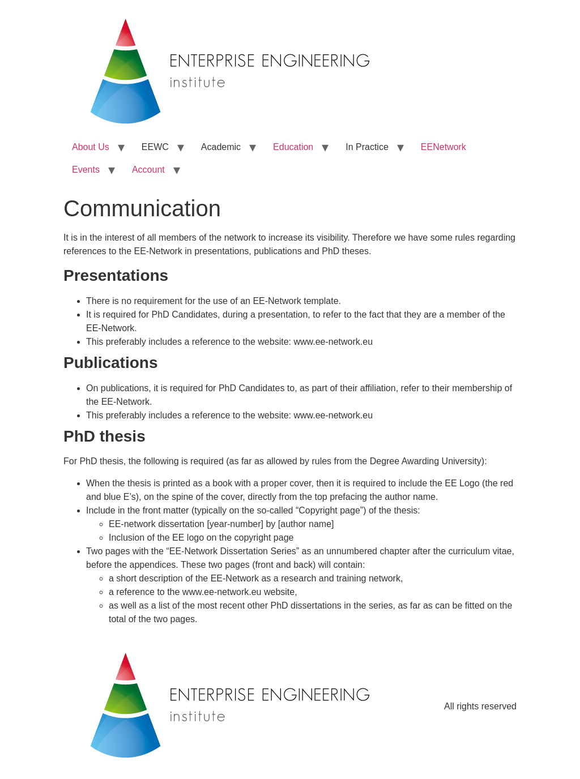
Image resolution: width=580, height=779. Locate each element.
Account (148, 169)
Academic (221, 147)
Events (86, 169)
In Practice (367, 147)
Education (293, 147)
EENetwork (443, 147)
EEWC (155, 147)
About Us (90, 147)
